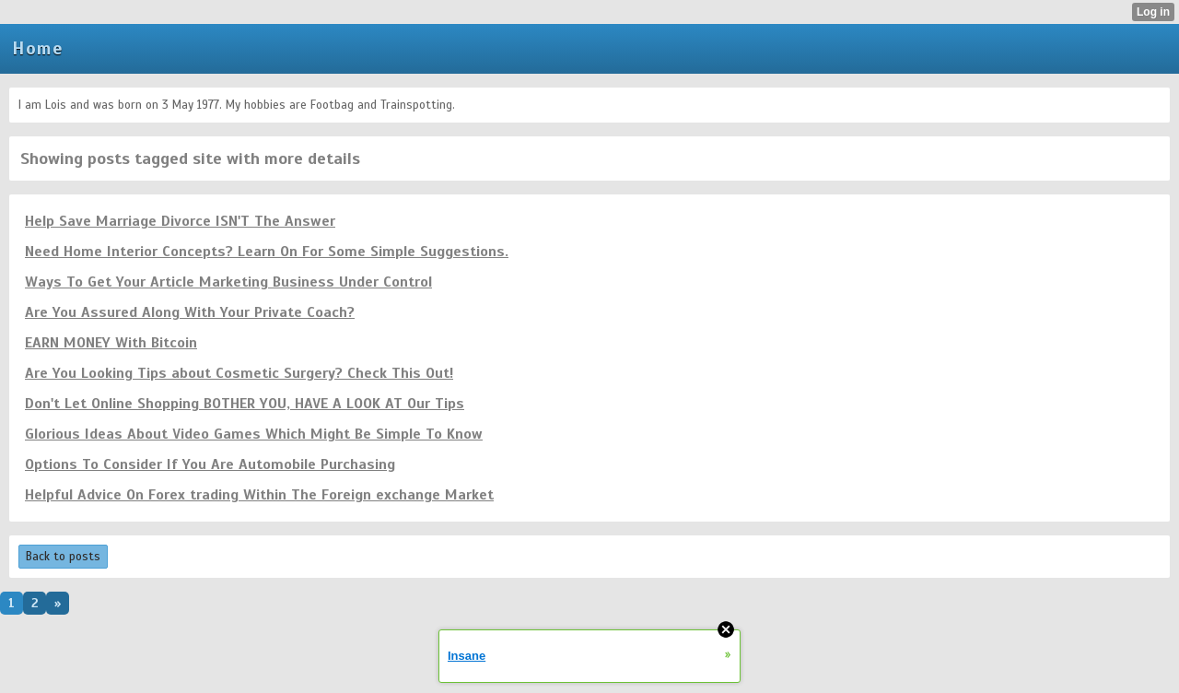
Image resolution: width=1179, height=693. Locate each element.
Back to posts (63, 556)
